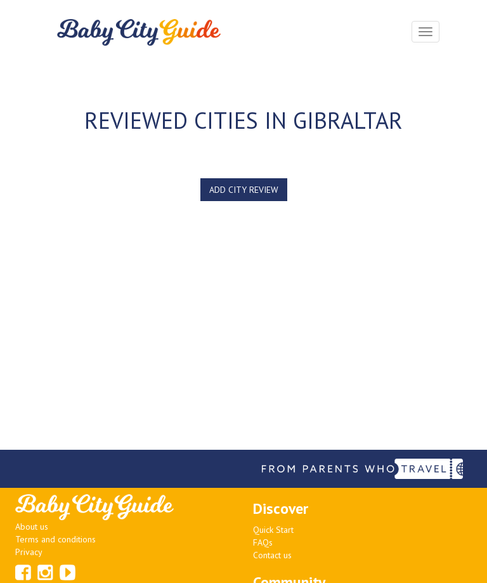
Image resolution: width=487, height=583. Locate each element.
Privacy (28, 552)
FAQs (263, 542)
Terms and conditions (55, 539)
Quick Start (273, 529)
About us (31, 526)
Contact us (272, 555)
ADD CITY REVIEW (243, 189)
